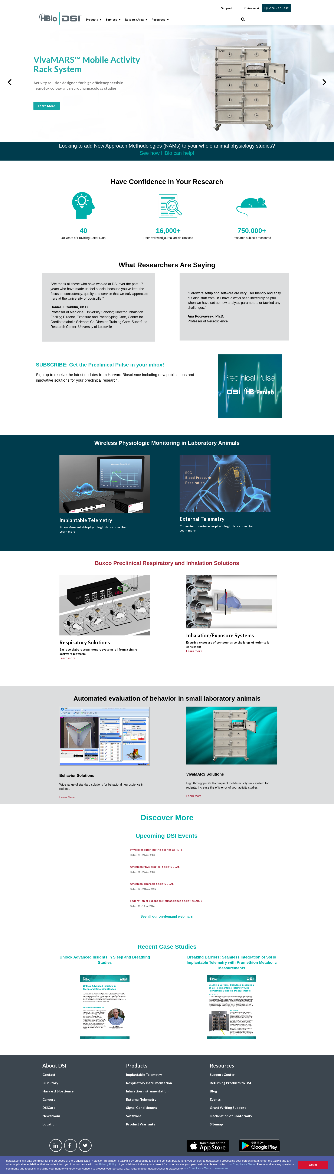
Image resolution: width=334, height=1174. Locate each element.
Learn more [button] (220, 1168)
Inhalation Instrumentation (147, 1091)
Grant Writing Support (228, 1107)
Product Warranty (140, 1124)
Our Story (50, 1083)
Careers (48, 1099)
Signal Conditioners (141, 1107)
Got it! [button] (313, 1164)
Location (49, 1124)
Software (133, 1116)
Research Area (135, 20)
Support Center (222, 1074)
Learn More (46, 106)
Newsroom (51, 1116)
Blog (213, 1091)
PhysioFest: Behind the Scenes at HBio (156, 849)
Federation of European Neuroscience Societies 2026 (166, 900)
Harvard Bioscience (57, 1091)
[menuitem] (93, 20)
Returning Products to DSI (230, 1083)
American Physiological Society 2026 (155, 866)
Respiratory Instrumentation (149, 1083)
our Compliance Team (241, 1164)
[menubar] (162, 20)
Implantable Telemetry (144, 1074)
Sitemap (216, 1124)
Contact (48, 1074)
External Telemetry (141, 1099)
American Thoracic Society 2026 (152, 883)
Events (215, 1099)
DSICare (48, 1107)
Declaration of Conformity (231, 1116)
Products (93, 20)
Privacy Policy (108, 1164)
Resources (160, 20)
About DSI (54, 1065)
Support (227, 8)
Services (113, 20)
